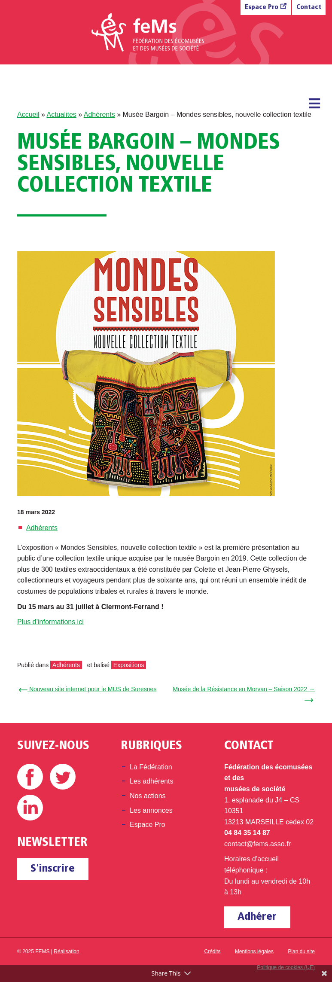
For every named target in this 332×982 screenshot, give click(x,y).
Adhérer (257, 917)
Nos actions (148, 795)
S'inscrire (52, 868)
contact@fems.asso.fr (257, 844)
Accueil (28, 114)
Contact (308, 7)
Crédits (212, 951)
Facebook (30, 777)
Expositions (128, 665)
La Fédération (151, 767)
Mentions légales (254, 951)
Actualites (61, 114)
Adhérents (99, 114)
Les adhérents (151, 781)
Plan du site (301, 951)
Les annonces (151, 810)
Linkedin (30, 807)
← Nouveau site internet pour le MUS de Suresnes (88, 689)
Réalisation (66, 951)
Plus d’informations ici (50, 621)
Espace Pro (261, 7)
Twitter (63, 777)
